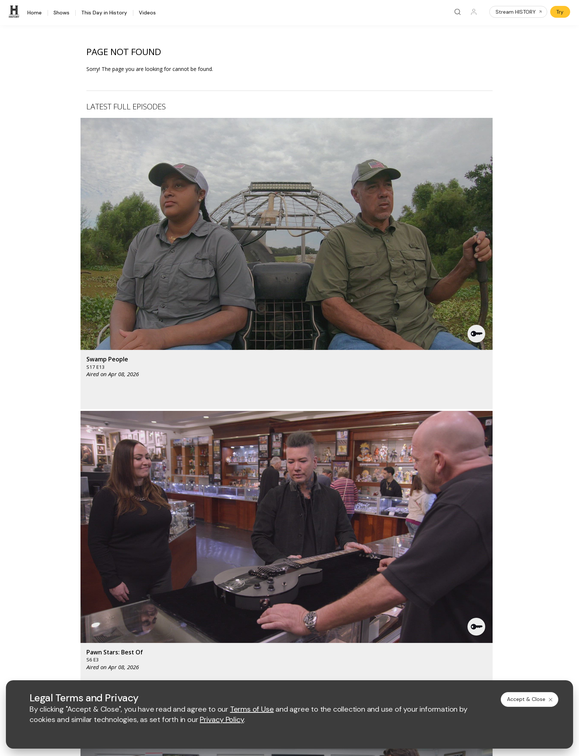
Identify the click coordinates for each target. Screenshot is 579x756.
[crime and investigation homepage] (292, 543)
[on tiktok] (151, 650)
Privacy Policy (240, 670)
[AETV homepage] (197, 521)
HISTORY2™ (82, 582)
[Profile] (473, 12)
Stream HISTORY (519, 11)
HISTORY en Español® (95, 592)
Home (34, 13)
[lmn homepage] (291, 521)
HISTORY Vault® (88, 563)
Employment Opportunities (333, 577)
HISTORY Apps (86, 573)
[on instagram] (131, 650)
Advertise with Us (206, 577)
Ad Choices (365, 670)
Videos (147, 13)
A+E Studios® (201, 601)
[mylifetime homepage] (244, 521)
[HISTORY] (15, 12)
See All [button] (475, 401)
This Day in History (104, 13)
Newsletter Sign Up (91, 611)
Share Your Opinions (93, 621)
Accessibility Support (326, 589)
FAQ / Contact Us (89, 630)
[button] (201, 175)
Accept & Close (530, 699)
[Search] (457, 12)
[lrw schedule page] (329, 543)
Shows (61, 13)
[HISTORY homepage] (84, 527)
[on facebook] (72, 649)
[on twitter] (92, 650)
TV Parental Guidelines (329, 601)
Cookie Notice (327, 670)
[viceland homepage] (366, 521)
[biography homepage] (227, 543)
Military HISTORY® (90, 602)
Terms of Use (201, 670)
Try (559, 11)
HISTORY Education (92, 554)
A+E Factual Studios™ (210, 589)
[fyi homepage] (326, 521)
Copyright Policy (284, 670)
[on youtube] (111, 650)
